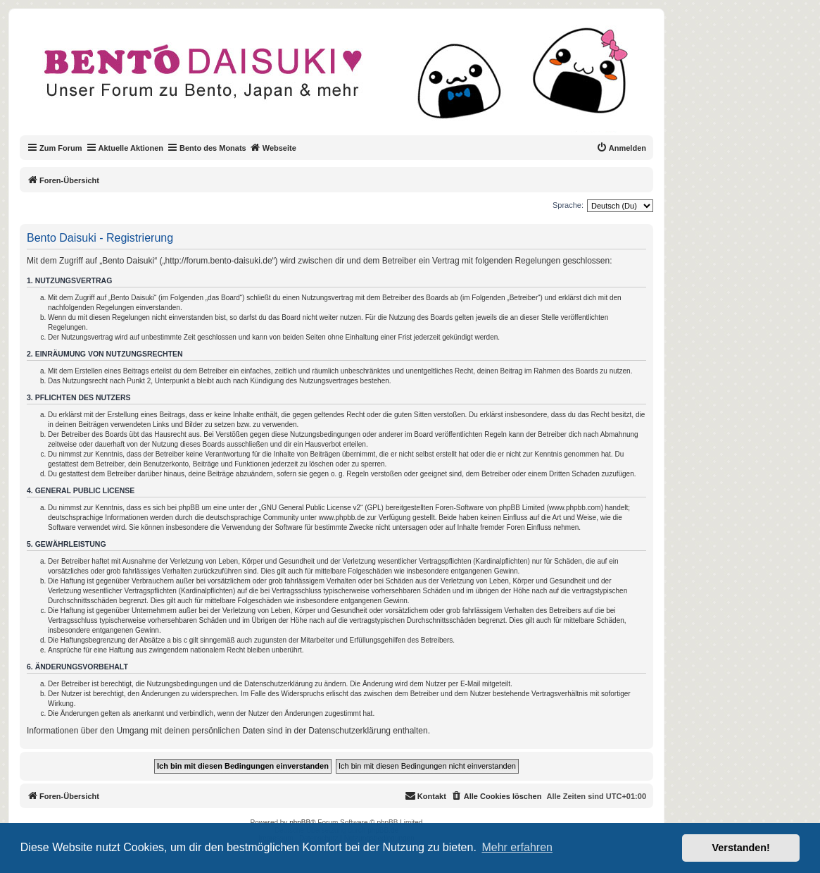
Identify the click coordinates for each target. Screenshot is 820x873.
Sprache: (568, 205)
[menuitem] (621, 148)
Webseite (273, 147)
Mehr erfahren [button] (517, 847)
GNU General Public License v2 (310, 508)
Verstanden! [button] (741, 847)
